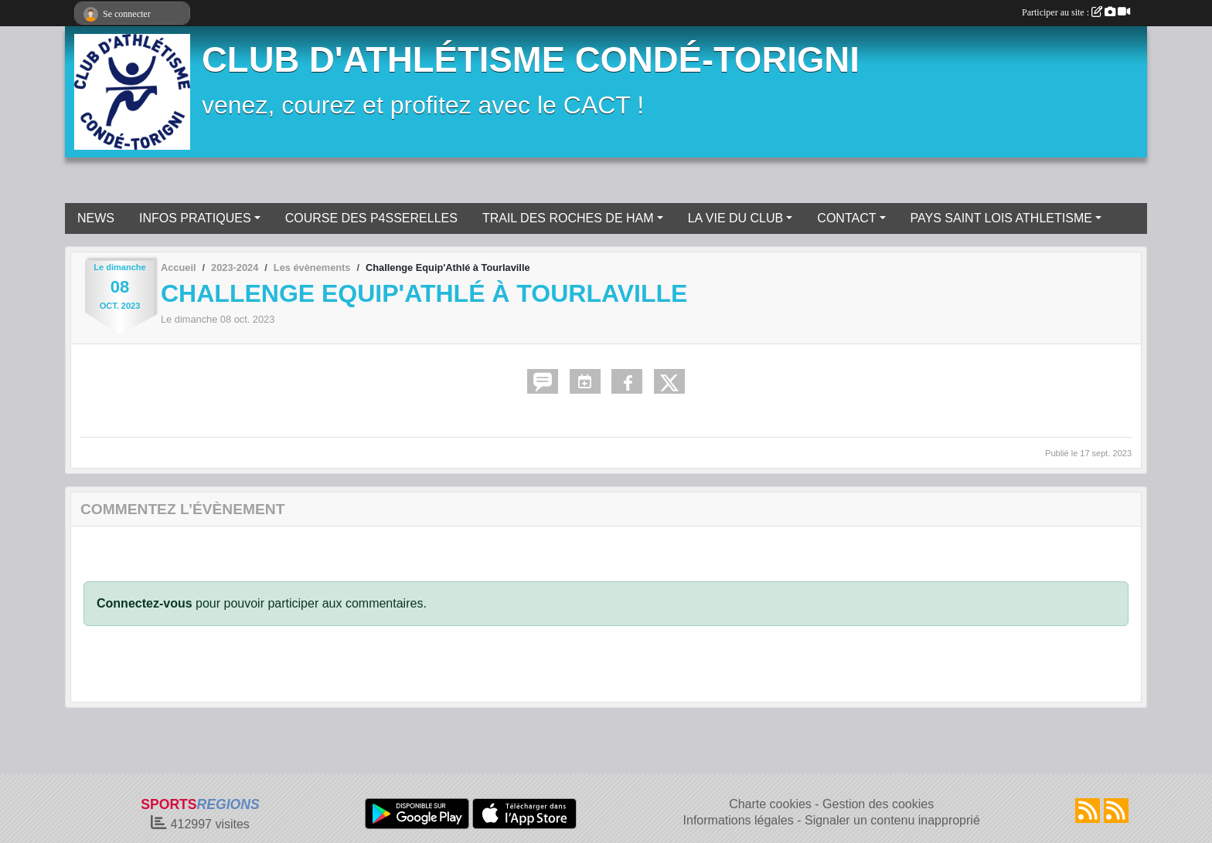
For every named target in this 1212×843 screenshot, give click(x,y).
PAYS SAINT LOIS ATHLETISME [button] (1001, 218)
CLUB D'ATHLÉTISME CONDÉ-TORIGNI (531, 60)
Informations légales (738, 820)
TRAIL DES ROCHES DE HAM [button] (568, 218)
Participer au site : (1076, 12)
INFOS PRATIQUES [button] (195, 218)
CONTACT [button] (846, 218)
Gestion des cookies (878, 804)
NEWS (95, 218)
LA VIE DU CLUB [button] (736, 218)
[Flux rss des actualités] (1087, 810)
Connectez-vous (144, 603)
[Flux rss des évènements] (1116, 810)
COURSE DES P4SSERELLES (371, 218)
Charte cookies (770, 804)
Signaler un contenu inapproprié (892, 820)
